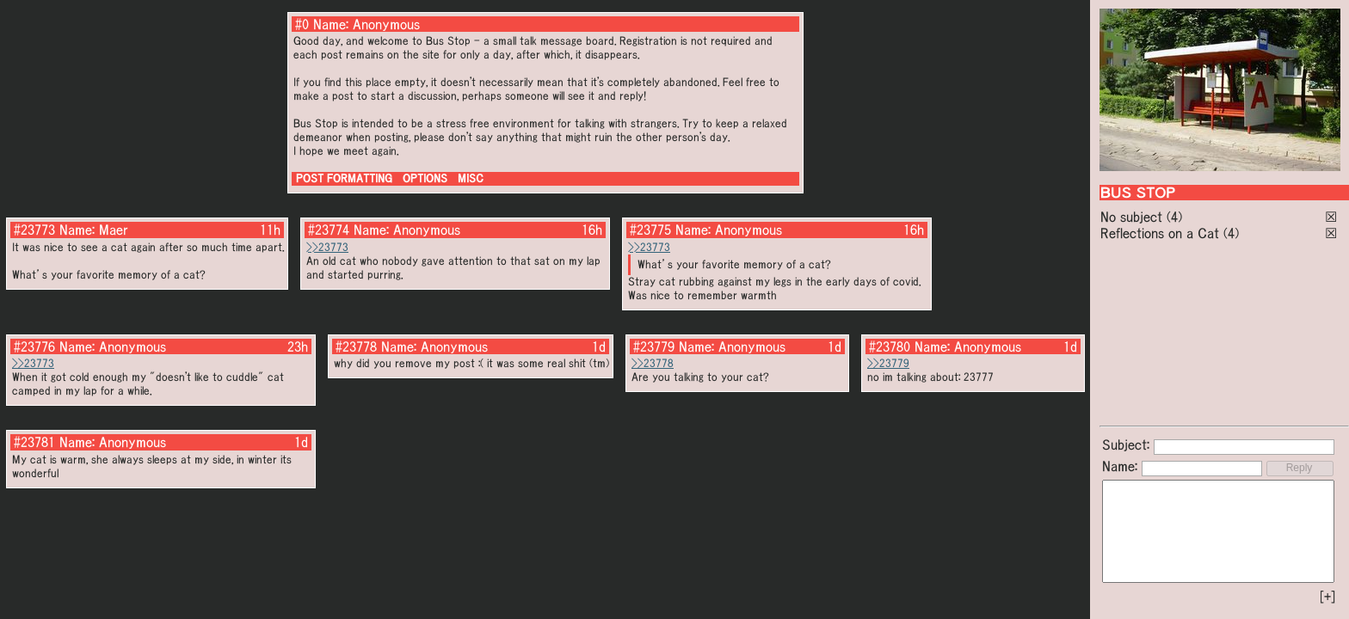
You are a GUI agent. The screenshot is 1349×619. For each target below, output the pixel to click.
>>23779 (888, 363)
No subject (1133, 217)
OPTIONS (425, 178)
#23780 (889, 346)
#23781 (34, 442)
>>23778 (652, 363)
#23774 (328, 229)
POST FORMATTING (344, 178)
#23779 (653, 346)
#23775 (650, 229)
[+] (1327, 597)
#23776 (34, 346)
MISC (471, 178)
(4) (1174, 217)
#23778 (356, 346)
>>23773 (327, 247)
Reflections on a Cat (1159, 233)
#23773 (34, 229)
